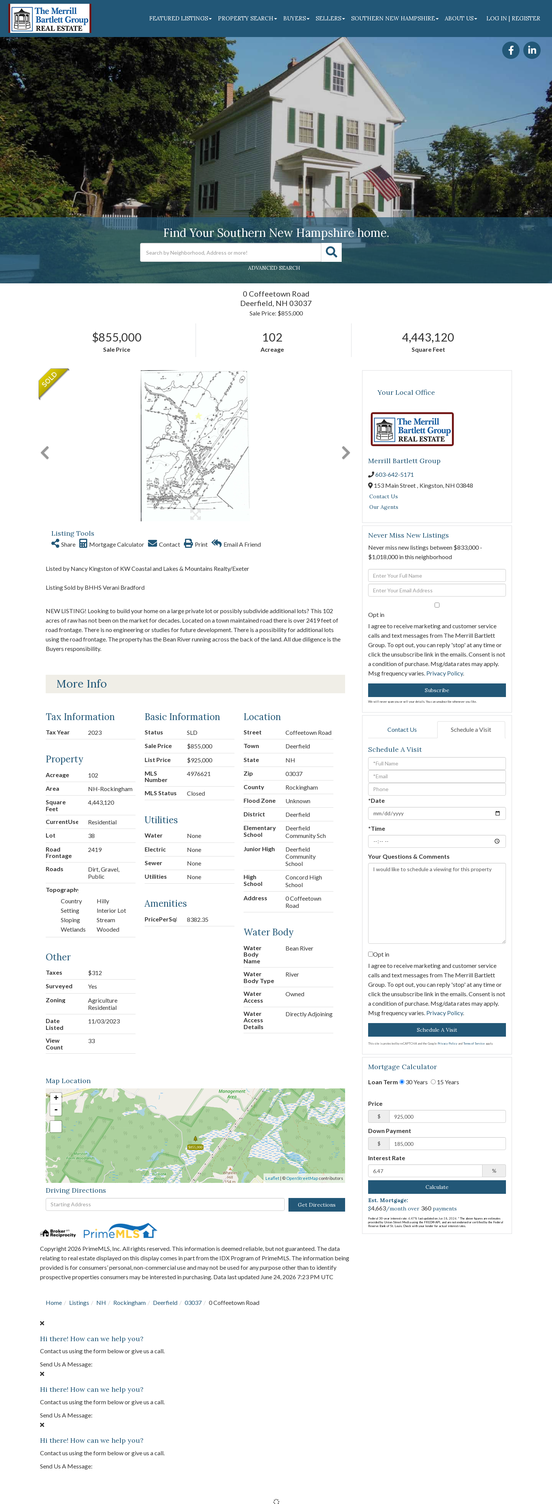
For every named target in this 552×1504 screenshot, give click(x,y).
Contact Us (383, 496)
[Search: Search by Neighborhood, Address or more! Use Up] (230, 252)
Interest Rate (386, 1157)
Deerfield (165, 1302)
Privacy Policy (444, 673)
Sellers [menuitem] (330, 18)
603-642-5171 (394, 474)
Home (54, 1302)
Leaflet (272, 1178)
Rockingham (129, 1302)
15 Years (445, 1081)
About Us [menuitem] (461, 18)
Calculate (437, 1187)
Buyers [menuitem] (296, 18)
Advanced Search (274, 267)
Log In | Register (513, 18)
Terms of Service (474, 1043)
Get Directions (317, 1204)
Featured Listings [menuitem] (180, 18)
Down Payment (389, 1130)
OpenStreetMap (302, 1178)
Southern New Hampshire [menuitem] (395, 18)
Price (375, 1103)
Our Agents (383, 507)
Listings (79, 1302)
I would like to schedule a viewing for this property (437, 903)
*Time (376, 828)
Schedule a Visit (471, 729)
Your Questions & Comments (409, 856)
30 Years (413, 1081)
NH (101, 1302)
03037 (193, 1302)
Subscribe (437, 690)
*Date (376, 800)
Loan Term (383, 1081)
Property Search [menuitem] (247, 18)
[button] (331, 252)
